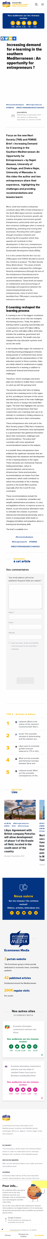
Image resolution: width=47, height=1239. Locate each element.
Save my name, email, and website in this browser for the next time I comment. (24, 646)
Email (11, 622)
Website (12, 633)
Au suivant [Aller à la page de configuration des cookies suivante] (39, 1235)
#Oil (14, 826)
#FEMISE (10, 108)
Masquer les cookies (23, 1235)
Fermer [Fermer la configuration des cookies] (8, 1235)
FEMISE (25, 259)
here (26, 529)
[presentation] (19, 663)
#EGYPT (43, 823)
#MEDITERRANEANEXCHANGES (30, 108)
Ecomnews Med (22, 4)
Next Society (35, 256)
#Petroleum (23, 826)
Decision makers (10, 1160)
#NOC (7, 826)
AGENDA (6, 1172)
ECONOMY (6, 1145)
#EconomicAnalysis (15, 105)
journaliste (22, 112)
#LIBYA (7, 823)
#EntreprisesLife (34, 105)
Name (11, 612)
